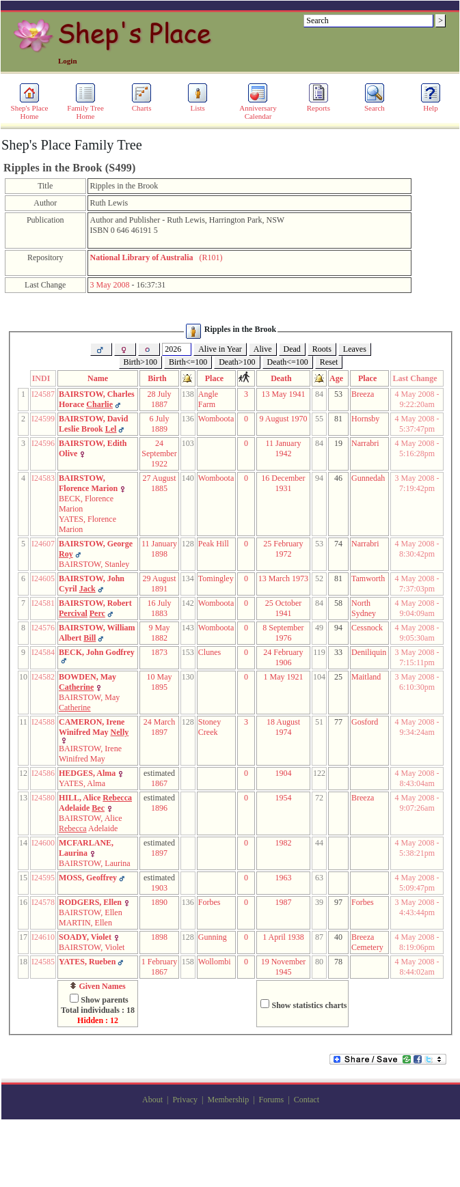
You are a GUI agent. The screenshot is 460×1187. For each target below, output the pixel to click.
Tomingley (216, 578)
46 (338, 478)
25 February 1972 (283, 549)
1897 (159, 853)
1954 (283, 797)
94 (338, 627)
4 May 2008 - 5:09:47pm (417, 883)
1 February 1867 (159, 967)
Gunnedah (368, 478)
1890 (159, 902)
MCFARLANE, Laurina (86, 848)
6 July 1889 (159, 424)
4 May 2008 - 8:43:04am (417, 778)
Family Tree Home (85, 108)
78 (338, 961)
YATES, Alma (82, 783)
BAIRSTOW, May (89, 702)
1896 (159, 808)
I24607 (43, 543)
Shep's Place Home (30, 108)
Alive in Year (220, 349)
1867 (159, 783)
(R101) (156, 257)
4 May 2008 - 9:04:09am (417, 608)
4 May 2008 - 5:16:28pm (417, 448)
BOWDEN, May (87, 682)
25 (338, 677)
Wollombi (214, 961)
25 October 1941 (283, 608)
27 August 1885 (159, 483)
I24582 (43, 677)
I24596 (43, 443)
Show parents (104, 1000)
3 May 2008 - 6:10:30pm (417, 682)
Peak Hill (213, 543)
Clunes (209, 652)
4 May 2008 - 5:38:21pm (417, 848)
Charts (141, 104)
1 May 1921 (283, 677)
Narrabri (365, 443)
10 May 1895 (159, 682)
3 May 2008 (110, 285)
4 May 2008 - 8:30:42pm (417, 549)
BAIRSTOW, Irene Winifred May (90, 754)
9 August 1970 (283, 418)
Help (431, 104)
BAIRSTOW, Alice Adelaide (90, 823)
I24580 (43, 797)
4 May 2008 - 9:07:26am (417, 803)
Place (216, 378)
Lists (197, 104)
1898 (159, 937)
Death (283, 378)
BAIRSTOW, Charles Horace (97, 399)
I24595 (43, 877)
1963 (283, 877)
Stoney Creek (209, 727)
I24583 (43, 478)
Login (67, 61)
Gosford (364, 722)
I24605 (43, 578)
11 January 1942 (283, 448)
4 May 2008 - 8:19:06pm (417, 942)
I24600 (43, 843)
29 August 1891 (159, 584)
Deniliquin (368, 652)
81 (338, 418)
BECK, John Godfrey (97, 652)
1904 (283, 773)
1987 (283, 902)
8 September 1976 (282, 633)
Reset (329, 362)
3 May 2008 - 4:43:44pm (417, 907)
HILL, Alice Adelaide (95, 803)
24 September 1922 (158, 453)
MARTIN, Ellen (85, 922)
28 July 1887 (159, 399)
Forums (271, 1099)
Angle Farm (208, 399)
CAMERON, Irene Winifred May (93, 727)
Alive (263, 349)
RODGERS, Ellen (90, 902)
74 (338, 543)
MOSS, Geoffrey (88, 877)
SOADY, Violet (85, 937)
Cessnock (367, 627)
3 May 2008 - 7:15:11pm (417, 657)
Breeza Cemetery (367, 942)
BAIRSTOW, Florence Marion (88, 483)
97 (338, 902)
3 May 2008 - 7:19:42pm (417, 483)
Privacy (185, 1099)
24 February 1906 (283, 657)
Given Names (97, 986)
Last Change (417, 378)
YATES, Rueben (87, 961)
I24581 (43, 603)
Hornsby (365, 418)
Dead (292, 349)
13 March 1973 (283, 578)
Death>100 (237, 362)
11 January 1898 (159, 549)
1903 (159, 888)
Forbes (209, 902)
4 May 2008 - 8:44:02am (417, 967)
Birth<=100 (188, 362)
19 (338, 443)
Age (338, 378)
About (152, 1099)
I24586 (43, 773)
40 (338, 937)
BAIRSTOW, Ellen (90, 912)
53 (338, 394)
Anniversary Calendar (257, 108)
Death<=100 (287, 362)
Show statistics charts (309, 1005)
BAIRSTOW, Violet (91, 947)
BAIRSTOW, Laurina (95, 863)
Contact (306, 1099)
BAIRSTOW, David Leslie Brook (93, 424)
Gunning (212, 937)
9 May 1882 (159, 633)
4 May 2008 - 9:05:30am (417, 633)
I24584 (43, 652)
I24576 (43, 627)
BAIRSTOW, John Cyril (91, 584)
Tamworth (368, 578)
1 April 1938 (283, 937)
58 (338, 603)
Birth (159, 378)
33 (338, 652)
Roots (322, 349)
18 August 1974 (283, 727)
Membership (228, 1099)
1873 (159, 652)
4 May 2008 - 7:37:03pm (417, 584)
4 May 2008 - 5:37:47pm (417, 424)
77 (338, 722)
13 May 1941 (283, 394)
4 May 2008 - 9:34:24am (417, 727)
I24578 (43, 902)
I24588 (43, 722)
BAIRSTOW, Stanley (94, 564)
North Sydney (363, 608)
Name (97, 378)
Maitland (366, 677)
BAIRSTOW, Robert (95, 608)
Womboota (216, 418)
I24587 (43, 394)
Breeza (362, 394)
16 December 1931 (283, 483)
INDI (43, 378)
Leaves (354, 349)
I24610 (43, 937)
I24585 (43, 961)
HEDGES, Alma (87, 773)
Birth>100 (140, 362)
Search (374, 104)
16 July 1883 (159, 608)
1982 (283, 843)
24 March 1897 (159, 727)
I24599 (43, 418)
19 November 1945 (283, 967)
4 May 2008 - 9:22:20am (417, 399)
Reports (318, 104)
